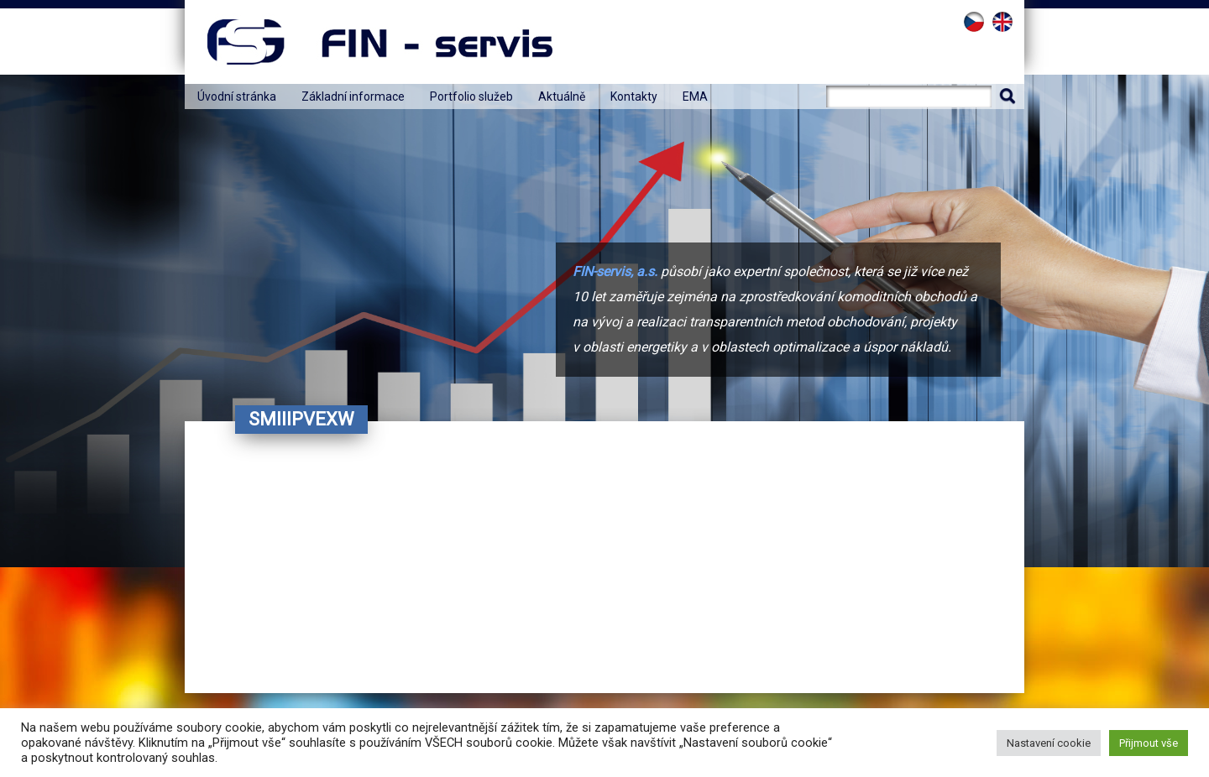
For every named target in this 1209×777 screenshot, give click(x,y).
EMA (695, 96)
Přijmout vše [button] (1148, 743)
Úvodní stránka (236, 96)
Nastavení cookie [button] (1049, 743)
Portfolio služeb (471, 96)
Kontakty (633, 96)
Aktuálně (561, 96)
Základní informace (353, 96)
